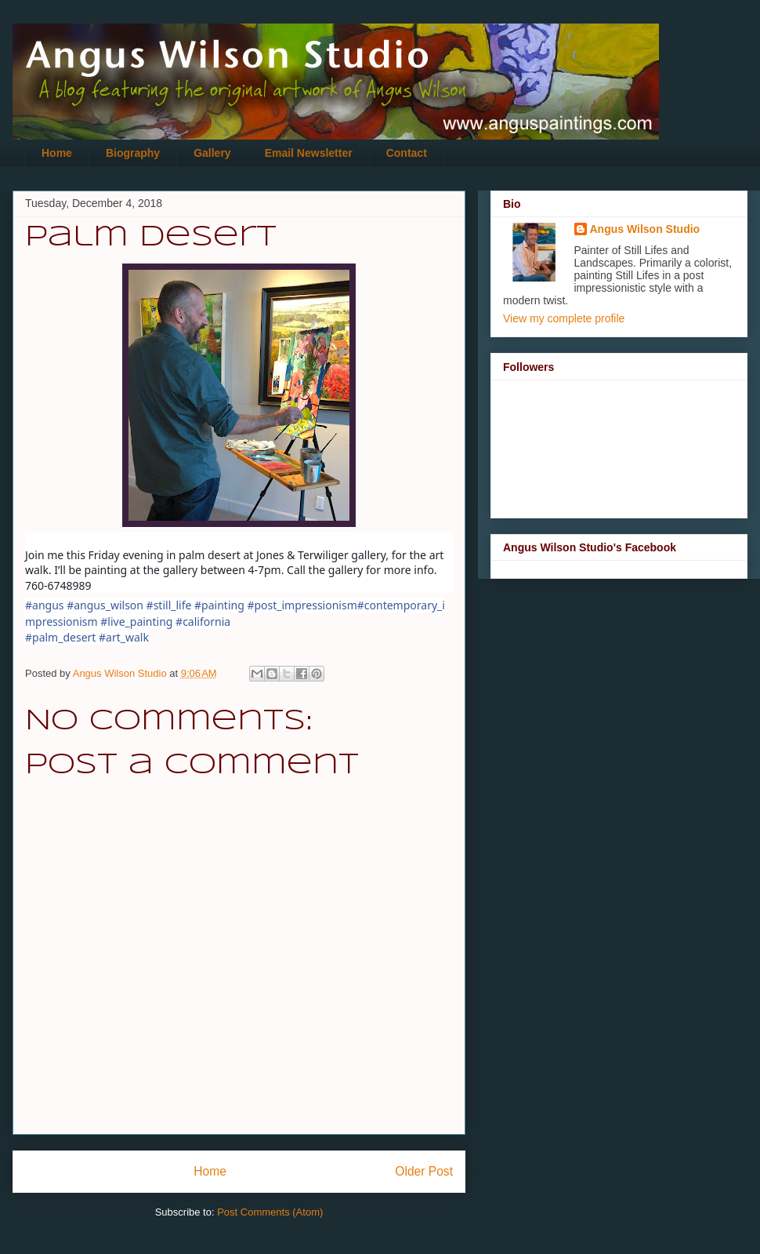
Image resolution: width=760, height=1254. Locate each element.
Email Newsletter (309, 153)
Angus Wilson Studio (645, 229)
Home (57, 153)
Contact (406, 153)
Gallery (212, 153)
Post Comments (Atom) (270, 1212)
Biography (133, 153)
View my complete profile (563, 318)
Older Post (424, 1171)
